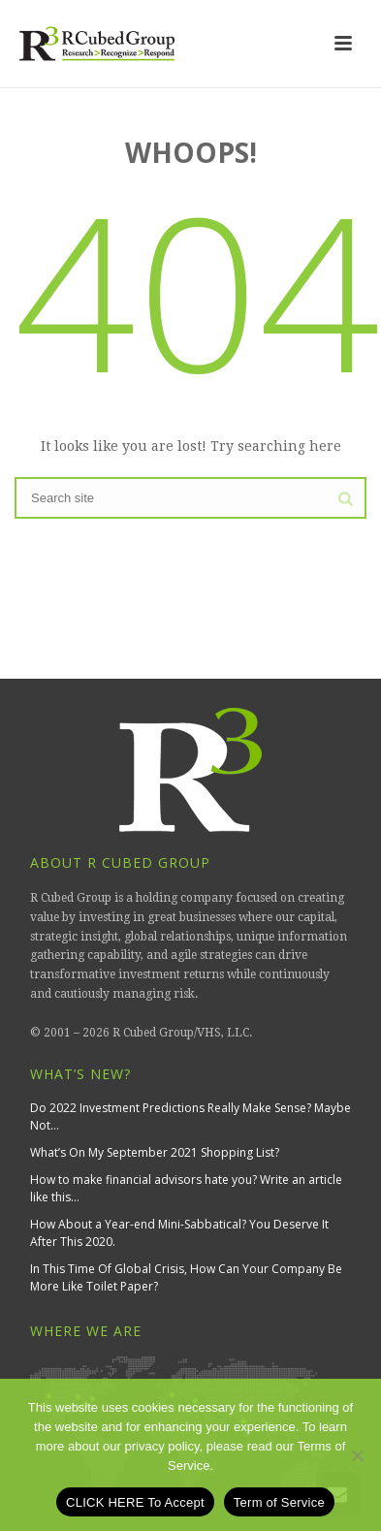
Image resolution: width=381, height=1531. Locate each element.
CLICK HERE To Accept (135, 1502)
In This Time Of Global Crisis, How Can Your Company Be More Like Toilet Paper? (186, 1277)
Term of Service (279, 1502)
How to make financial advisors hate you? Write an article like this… (186, 1188)
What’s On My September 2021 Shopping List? (154, 1152)
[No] (356, 1455)
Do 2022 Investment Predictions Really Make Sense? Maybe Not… (190, 1116)
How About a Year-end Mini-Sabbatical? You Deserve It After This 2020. (179, 1233)
